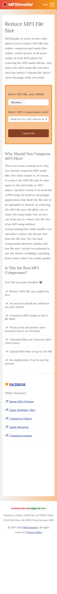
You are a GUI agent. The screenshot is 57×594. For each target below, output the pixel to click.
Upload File (28, 133)
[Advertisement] (28, 465)
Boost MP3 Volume (19, 401)
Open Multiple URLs (20, 410)
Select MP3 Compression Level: (28, 112)
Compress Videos (18, 418)
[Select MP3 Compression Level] (28, 119)
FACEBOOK (17, 384)
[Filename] (37, 102)
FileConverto (30, 527)
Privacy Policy (34, 532)
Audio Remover (17, 427)
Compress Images (18, 435)
